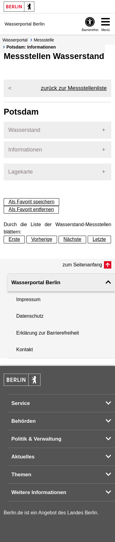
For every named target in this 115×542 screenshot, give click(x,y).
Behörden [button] (23, 421)
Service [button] (20, 403)
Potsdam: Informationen (31, 47)
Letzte (99, 239)
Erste (14, 239)
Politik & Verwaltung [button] (36, 439)
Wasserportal (15, 39)
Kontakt (24, 349)
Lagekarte (20, 172)
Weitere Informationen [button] (38, 492)
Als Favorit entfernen (31, 209)
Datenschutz (30, 316)
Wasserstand (24, 130)
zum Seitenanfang (82, 264)
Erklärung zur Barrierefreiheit (47, 333)
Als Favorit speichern (31, 201)
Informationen (25, 150)
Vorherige (41, 239)
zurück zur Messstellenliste (74, 88)
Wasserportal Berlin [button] (35, 282)
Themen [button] (21, 474)
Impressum (28, 299)
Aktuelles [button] (23, 457)
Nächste (72, 239)
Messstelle (44, 39)
